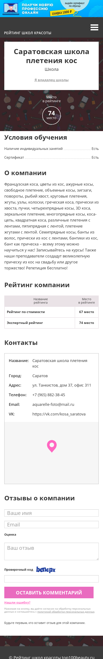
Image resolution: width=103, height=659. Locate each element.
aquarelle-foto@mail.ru (53, 404)
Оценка (10, 534)
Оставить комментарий (49, 592)
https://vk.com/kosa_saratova (59, 414)
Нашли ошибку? (17, 602)
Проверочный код (18, 569)
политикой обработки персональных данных (65, 611)
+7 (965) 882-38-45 (48, 394)
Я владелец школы (52, 80)
